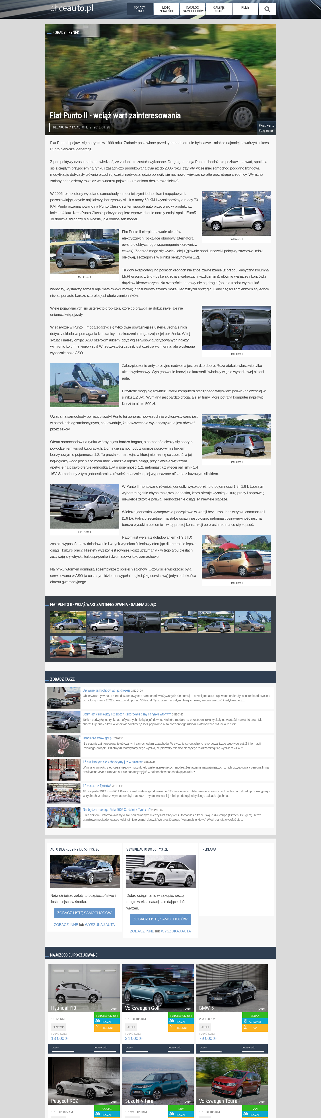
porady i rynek (140, 9)
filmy (245, 8)
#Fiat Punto (266, 126)
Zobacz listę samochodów (84, 913)
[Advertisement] (235, 886)
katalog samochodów (193, 9)
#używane (266, 131)
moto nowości (166, 9)
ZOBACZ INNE (66, 925)
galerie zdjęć (218, 9)
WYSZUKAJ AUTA (100, 925)
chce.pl (66, 6)
